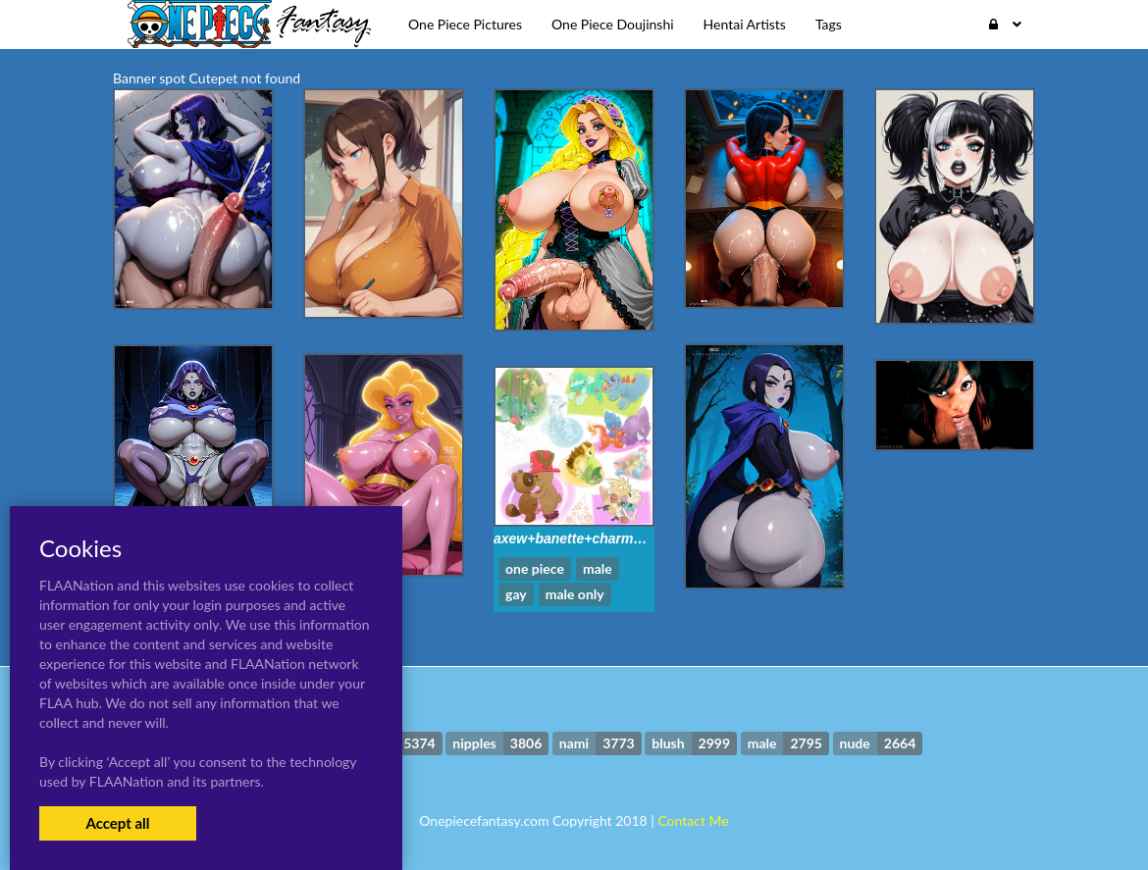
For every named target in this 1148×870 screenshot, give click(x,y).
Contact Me (692, 820)
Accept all (117, 823)
